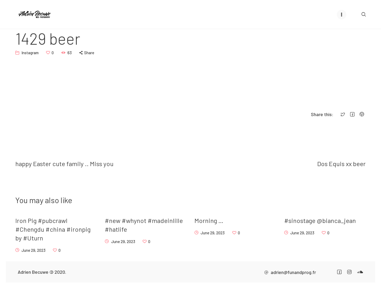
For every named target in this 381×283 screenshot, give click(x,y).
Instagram (30, 52)
